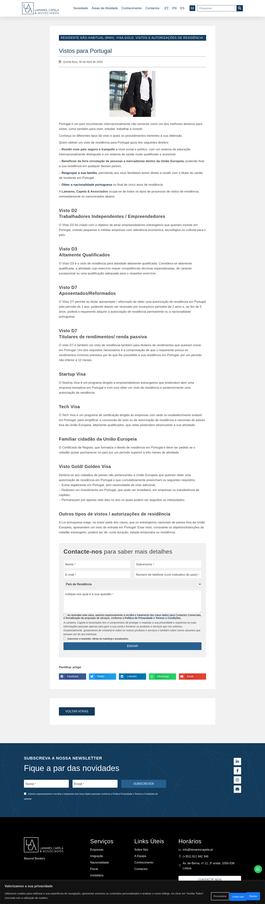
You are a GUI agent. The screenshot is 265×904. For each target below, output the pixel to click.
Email (79, 783)
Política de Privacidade (139, 618)
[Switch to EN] (174, 8)
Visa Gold (124, 37)
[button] (72, 677)
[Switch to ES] (182, 8)
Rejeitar (225, 896)
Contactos (152, 8)
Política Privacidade (122, 794)
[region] (132, 893)
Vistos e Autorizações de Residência (169, 37)
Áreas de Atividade (105, 8)
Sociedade (80, 8)
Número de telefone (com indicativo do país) (167, 574)
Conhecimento (131, 8)
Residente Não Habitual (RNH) (87, 37)
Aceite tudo (248, 896)
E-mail (70, 574)
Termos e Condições (168, 618)
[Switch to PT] (166, 8)
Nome (70, 564)
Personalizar (202, 896)
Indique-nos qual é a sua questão (89, 594)
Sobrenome (145, 564)
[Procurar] (239, 8)
